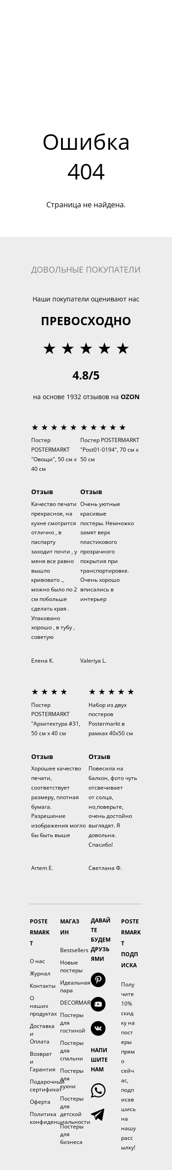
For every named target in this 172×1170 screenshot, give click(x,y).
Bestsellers (74, 950)
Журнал (40, 973)
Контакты (42, 986)
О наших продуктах (43, 1005)
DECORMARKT (78, 1003)
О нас (37, 961)
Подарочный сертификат (47, 1085)
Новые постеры (71, 966)
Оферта (40, 1102)
